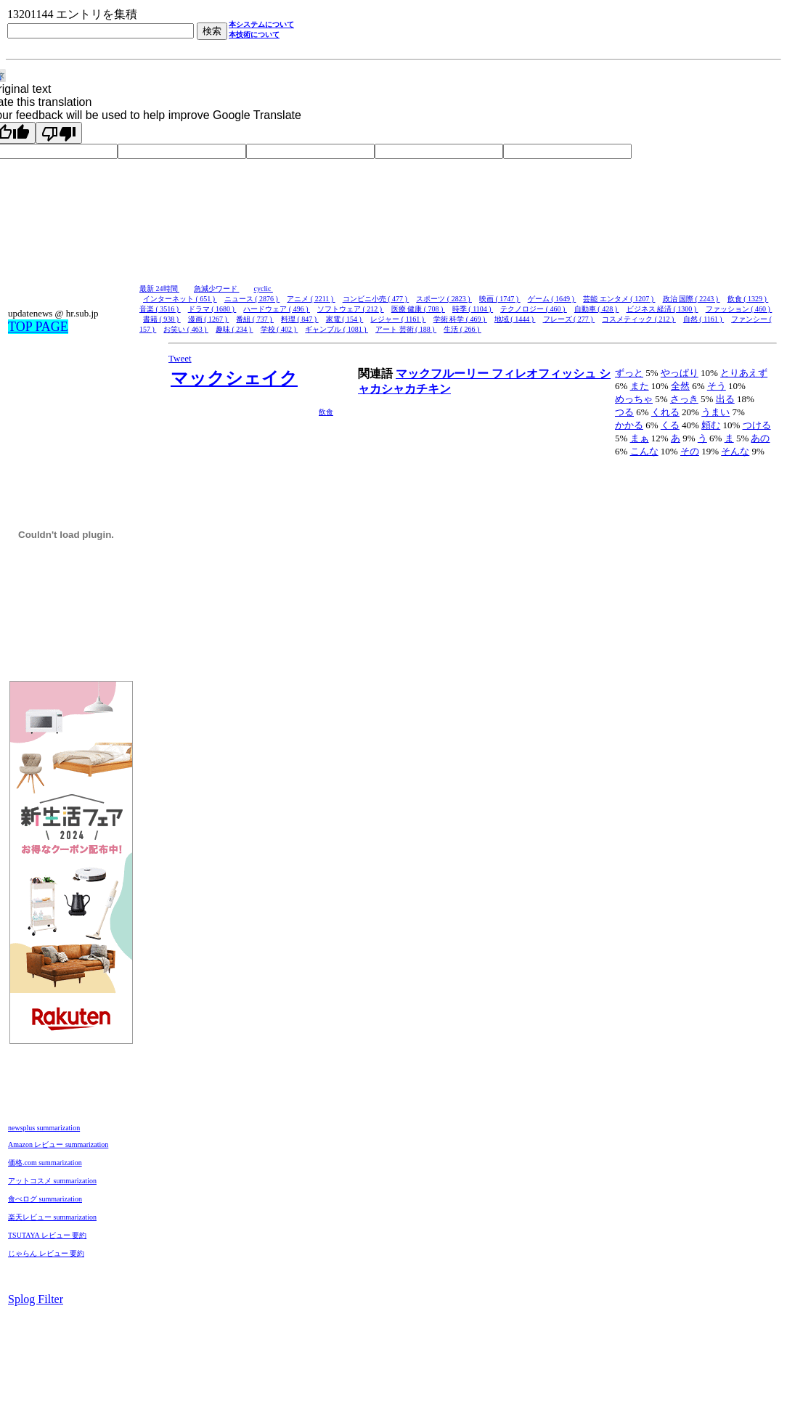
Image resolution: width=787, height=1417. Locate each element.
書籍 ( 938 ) (162, 319)
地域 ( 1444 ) (515, 319)
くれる (665, 412)
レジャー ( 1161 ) (397, 319)
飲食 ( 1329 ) (748, 299)
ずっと (629, 372)
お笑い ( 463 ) (185, 329)
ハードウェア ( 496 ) (276, 309)
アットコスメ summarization (52, 1181)
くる (670, 425)
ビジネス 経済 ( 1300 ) (662, 309)
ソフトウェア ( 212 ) (350, 309)
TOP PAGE (38, 326)
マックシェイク (234, 378)
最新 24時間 (159, 289)
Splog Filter (35, 1299)
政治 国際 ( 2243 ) (691, 299)
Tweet (180, 358)
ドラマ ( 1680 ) (212, 309)
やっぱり (679, 372)
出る (725, 398)
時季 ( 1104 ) (472, 309)
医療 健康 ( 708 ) (418, 309)
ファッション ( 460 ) (739, 309)
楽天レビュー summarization (52, 1217)
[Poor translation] (59, 133)
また (639, 385)
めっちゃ (634, 398)
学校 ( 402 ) (279, 329)
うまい (715, 412)
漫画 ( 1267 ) (208, 319)
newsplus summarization (44, 1128)
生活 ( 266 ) (462, 329)
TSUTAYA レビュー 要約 (47, 1235)
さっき (684, 398)
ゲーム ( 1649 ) (552, 299)
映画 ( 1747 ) (500, 299)
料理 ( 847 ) (300, 319)
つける (757, 425)
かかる (629, 425)
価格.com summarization (45, 1163)
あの (760, 438)
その (689, 451)
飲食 (326, 412)
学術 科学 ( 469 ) (460, 319)
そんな (735, 451)
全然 (680, 385)
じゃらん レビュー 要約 (46, 1253)
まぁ (639, 438)
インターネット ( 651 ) (180, 299)
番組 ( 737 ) (255, 319)
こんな (644, 451)
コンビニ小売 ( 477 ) (376, 299)
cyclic (263, 289)
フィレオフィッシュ (545, 373)
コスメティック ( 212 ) (639, 319)
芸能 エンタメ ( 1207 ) (619, 299)
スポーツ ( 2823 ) (444, 299)
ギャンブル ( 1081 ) (336, 329)
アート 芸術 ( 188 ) (405, 329)
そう (716, 385)
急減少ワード (217, 289)
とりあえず (743, 372)
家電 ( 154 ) (345, 319)
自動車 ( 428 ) (596, 309)
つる (624, 412)
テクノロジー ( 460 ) (533, 309)
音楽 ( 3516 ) (160, 309)
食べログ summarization (45, 1199)
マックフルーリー (444, 373)
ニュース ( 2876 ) (252, 299)
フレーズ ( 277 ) (569, 319)
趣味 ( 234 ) (234, 329)
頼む (710, 425)
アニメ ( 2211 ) (311, 299)
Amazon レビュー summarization (58, 1144)
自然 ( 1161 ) (703, 319)
